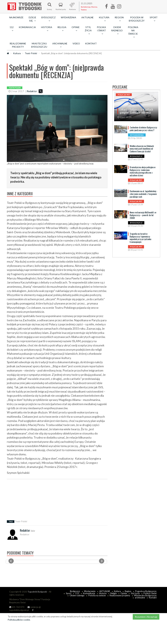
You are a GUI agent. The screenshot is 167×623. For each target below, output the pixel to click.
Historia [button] (46, 29)
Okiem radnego (77, 595)
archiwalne (140, 597)
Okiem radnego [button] (117, 30)
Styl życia (135, 593)
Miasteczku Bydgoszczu (39, 45)
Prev (11, 561)
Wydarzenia (68, 17)
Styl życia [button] (88, 30)
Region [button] (119, 19)
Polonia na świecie (97, 595)
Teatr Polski (31, 53)
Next (101, 561)
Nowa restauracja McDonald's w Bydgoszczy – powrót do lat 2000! (143, 215)
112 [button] (12, 29)
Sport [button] (154, 19)
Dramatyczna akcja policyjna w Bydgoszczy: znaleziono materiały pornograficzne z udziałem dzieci (142, 171)
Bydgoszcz (75, 591)
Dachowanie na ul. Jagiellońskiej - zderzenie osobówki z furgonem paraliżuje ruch (143, 193)
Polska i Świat (150, 593)
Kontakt (91, 43)
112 (77, 593)
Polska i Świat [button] (101, 30)
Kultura (17, 53)
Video (76, 43)
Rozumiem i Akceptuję (146, 616)
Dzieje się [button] (32, 19)
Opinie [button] (76, 29)
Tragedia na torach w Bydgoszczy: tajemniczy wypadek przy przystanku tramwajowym (140, 237)
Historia (102, 593)
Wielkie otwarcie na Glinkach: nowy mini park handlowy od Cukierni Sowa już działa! (142, 148)
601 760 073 (16, 607)
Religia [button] (61, 29)
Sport (68, 593)
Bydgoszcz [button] (48, 19)
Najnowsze (16, 17)
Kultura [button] (104, 19)
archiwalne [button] (59, 45)
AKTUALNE (87, 17)
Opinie (124, 593)
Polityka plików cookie (19, 619)
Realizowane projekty (18, 45)
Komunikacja (27, 27)
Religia (113, 593)
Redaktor (32, 91)
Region (128, 591)
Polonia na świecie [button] (133, 32)
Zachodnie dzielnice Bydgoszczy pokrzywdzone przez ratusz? (143, 129)
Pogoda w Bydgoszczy (136, 19)
